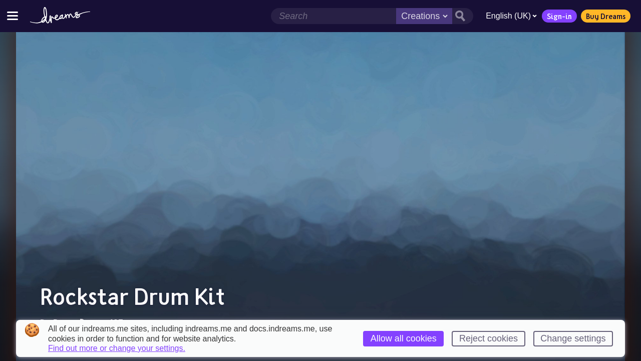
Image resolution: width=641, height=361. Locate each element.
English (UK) (511, 16)
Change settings (572, 338)
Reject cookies (488, 338)
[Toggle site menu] (13, 16)
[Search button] (462, 16)
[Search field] (333, 16)
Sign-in (559, 16)
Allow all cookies (404, 338)
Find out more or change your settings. (116, 348)
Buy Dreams (605, 16)
